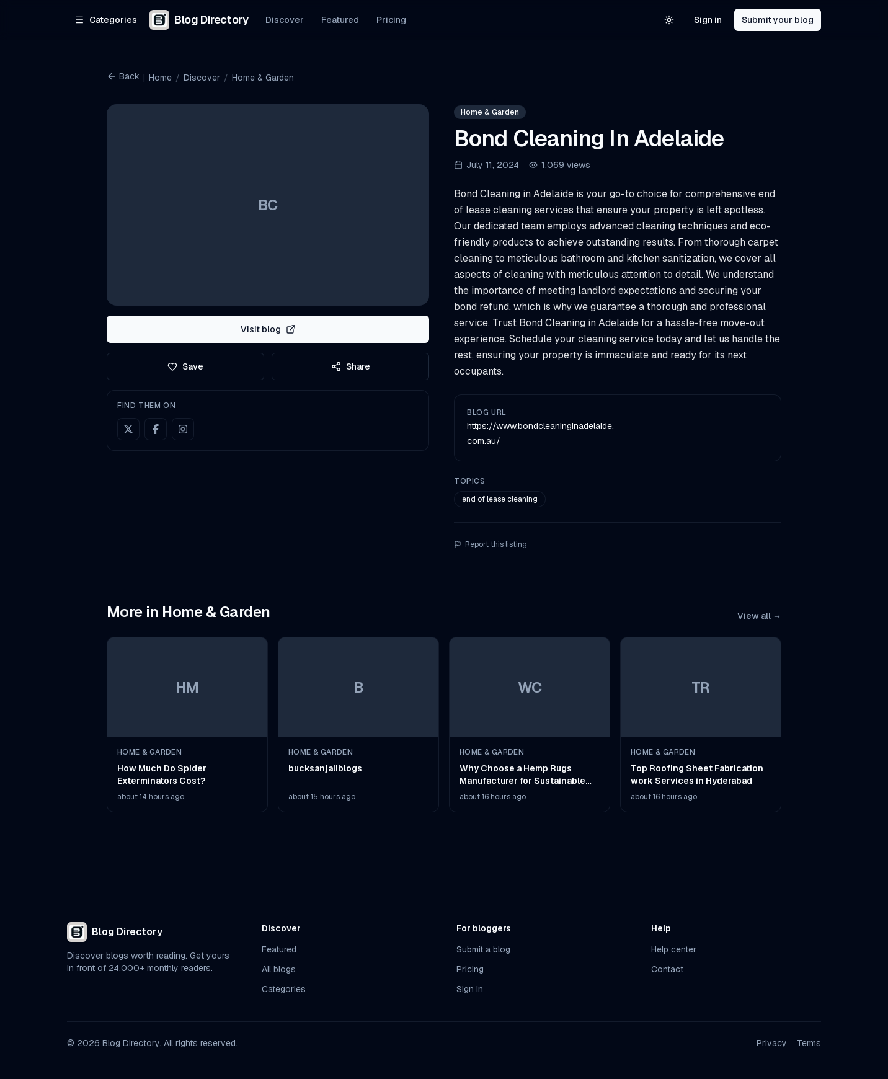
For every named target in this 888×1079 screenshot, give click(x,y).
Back (123, 76)
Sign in (708, 19)
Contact (667, 969)
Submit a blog (483, 949)
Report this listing (490, 544)
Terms (809, 1043)
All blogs (279, 969)
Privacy (772, 1043)
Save (185, 366)
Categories (284, 989)
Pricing (391, 19)
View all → (759, 615)
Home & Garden (263, 77)
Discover (284, 19)
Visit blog (268, 329)
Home (160, 77)
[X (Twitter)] (128, 429)
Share (350, 366)
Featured (340, 19)
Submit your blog (778, 19)
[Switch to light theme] (669, 19)
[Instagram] (183, 429)
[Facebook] (155, 429)
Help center (673, 949)
